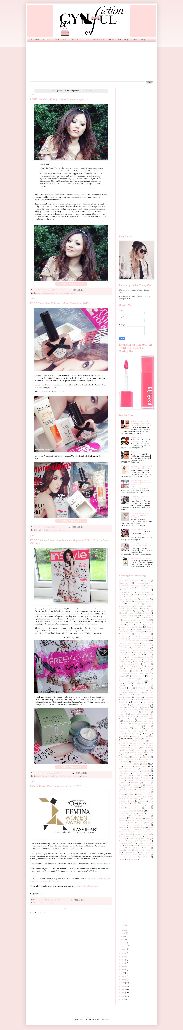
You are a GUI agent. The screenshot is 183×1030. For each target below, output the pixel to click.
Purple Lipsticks (127, 797)
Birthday (144, 608)
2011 (123, 993)
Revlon (131, 801)
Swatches (138, 829)
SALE (127, 804)
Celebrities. (39, 903)
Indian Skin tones (125, 709)
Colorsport (147, 636)
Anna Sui (139, 588)
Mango (149, 750)
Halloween (149, 697)
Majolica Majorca (148, 739)
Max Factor (126, 755)
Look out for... (76, 776)
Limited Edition (136, 726)
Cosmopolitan (78, 194)
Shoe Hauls (147, 808)
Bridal (149, 620)
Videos (121, 848)
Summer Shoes (123, 827)
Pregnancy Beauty (144, 790)
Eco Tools (121, 657)
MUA (135, 736)
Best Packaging (148, 604)
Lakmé (124, 723)
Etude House (128, 659)
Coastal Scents (126, 634)
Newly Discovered (145, 769)
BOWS (121, 592)
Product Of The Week (145, 794)
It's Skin (136, 712)
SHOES (134, 803)
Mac (151, 736)
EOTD (54, 293)
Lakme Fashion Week (145, 721)
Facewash (124, 673)
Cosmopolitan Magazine (44, 293)
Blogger (107, 1019)
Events (139, 659)
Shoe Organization (124, 811)
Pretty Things (146, 792)
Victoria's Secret (145, 845)
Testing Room (139, 834)
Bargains (142, 595)
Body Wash (146, 615)
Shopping (62, 530)
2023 (123, 953)
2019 (123, 966)
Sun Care (132, 827)
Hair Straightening (141, 695)
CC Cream (146, 623)
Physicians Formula (137, 785)
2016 (123, 976)
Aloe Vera (149, 585)
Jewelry (122, 714)
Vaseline (127, 846)
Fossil (128, 683)
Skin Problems (146, 816)
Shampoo (129, 808)
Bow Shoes (127, 620)
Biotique (136, 608)
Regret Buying (146, 799)
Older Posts (107, 909)
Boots (141, 618)
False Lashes (144, 673)
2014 (123, 983)
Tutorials (146, 841)
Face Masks (136, 671)
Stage (126, 823)
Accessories (123, 583)
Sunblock (143, 827)
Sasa (150, 803)
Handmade (147, 699)
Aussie (130, 590)
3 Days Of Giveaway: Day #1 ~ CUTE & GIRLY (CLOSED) (142, 545)
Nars (120, 767)
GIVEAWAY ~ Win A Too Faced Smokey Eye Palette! (140, 498)
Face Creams (146, 669)
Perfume (148, 780)
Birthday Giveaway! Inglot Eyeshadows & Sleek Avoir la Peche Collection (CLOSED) (141, 423)
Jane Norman (146, 712)
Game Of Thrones (146, 686)
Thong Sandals (149, 836)
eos (127, 859)
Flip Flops (143, 679)
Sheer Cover (138, 808)
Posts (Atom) (44, 913)
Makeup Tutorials (60, 39)
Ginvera (130, 688)
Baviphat (128, 597)
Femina (46, 903)
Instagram (121, 712)
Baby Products (142, 592)
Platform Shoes (147, 787)
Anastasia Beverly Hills (127, 588)
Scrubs (149, 806)
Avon (136, 590)
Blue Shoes (147, 611)
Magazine (66, 293)
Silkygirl (141, 813)
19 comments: (61, 290)
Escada (142, 657)
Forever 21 (139, 681)
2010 (123, 996)
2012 (123, 989)
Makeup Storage (147, 748)
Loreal (147, 734)
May (122, 936)
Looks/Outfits (74, 39)
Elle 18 (129, 657)
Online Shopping (141, 775)
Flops (149, 679)
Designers (122, 652)
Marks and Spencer (136, 752)
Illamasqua (145, 707)
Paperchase (122, 780)
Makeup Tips (127, 750)
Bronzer (122, 622)
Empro (136, 657)
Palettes (146, 778)
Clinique (44, 776)
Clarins (121, 632)
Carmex (131, 625)
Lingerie (148, 726)
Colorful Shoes (137, 636)
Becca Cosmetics (138, 601)
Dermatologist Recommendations (140, 650)
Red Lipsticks (134, 799)
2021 (123, 960)
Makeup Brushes (136, 743)
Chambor (150, 627)
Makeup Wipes (140, 750)
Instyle (69, 776)
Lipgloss (122, 731)
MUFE (142, 736)
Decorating (145, 648)
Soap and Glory (141, 820)
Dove (122, 655)
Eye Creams (125, 662)
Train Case (131, 841)
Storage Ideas (139, 823)
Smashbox (131, 821)
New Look (122, 769)
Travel (139, 841)
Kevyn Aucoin (142, 714)
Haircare (128, 697)
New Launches (141, 766)
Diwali (129, 652)
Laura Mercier (146, 724)
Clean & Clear (129, 632)
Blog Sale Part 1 (136, 452)
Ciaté (149, 629)
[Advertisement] (91, 61)
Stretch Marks (133, 825)
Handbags (137, 700)
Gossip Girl (129, 690)
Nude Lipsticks (124, 773)
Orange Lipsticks (124, 778)
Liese (120, 726)
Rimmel (142, 801)
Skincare (86, 39)
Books (133, 618)
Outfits (137, 778)
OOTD (121, 776)
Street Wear (122, 825)
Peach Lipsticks (132, 780)
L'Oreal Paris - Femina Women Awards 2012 (55, 786)
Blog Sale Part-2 (136, 437)
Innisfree (148, 710)
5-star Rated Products (128, 581)
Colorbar (123, 636)
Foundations (138, 683)
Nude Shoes (138, 773)
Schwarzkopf (140, 806)
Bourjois (149, 617)
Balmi (135, 595)
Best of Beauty (126, 606)
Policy (143, 39)
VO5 (133, 843)
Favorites (56, 776)
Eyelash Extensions (127, 664)
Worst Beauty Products (128, 855)
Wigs (141, 852)
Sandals (144, 803)
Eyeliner (122, 666)
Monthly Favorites (137, 762)
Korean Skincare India (146, 717)
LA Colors (141, 719)
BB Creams (145, 590)
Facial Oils (133, 673)
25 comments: (65, 773)
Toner (124, 839)
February (124, 946)
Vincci (131, 848)
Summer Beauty (145, 825)
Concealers (145, 638)
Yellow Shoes (123, 857)
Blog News (128, 611)
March (123, 943)
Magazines (137, 739)
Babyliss (128, 595)
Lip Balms (123, 728)
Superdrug (125, 829)
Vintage (138, 848)
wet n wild (134, 859)
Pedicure (141, 780)
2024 (123, 930)
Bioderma (128, 608)
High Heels (147, 702)
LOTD (59, 293)
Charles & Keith (125, 629)
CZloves (134, 39)
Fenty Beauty (125, 679)
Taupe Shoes (149, 832)
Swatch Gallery (123, 39)
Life (126, 726)
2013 (123, 986)
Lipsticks (136, 731)
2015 (123, 979)
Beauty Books (132, 599)
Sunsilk (150, 827)
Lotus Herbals (124, 736)
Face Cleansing (131, 669)
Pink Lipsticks (134, 787)
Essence (149, 657)
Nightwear (122, 771)
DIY (147, 645)
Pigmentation (149, 785)
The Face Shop (137, 837)
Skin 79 (148, 813)
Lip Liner (137, 728)
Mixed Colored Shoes (147, 759)
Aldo (142, 585)
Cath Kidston (149, 625)
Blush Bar (110, 39)
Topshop (122, 841)
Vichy (135, 845)
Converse (121, 643)
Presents (135, 792)
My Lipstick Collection (138, 529)
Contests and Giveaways (138, 640)
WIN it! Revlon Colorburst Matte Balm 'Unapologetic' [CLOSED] (140, 515)
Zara (147, 857)
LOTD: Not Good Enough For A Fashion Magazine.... (60, 99)
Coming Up (123, 639)
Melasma (150, 755)
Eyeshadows (136, 666)
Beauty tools (124, 601)
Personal (72, 293)
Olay (129, 776)
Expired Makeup (148, 659)
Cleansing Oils (140, 632)
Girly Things (139, 688)
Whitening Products (130, 852)
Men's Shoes (135, 757)
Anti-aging (149, 588)
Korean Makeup (131, 717)
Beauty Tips (145, 599)
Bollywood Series (123, 618)
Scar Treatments (124, 806)
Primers (131, 794)
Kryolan (124, 719)
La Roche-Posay (129, 721)
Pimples (123, 787)
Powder (131, 789)
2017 (123, 973)
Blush (121, 613)
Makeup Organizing (137, 745)
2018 (123, 970)
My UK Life (125, 764)
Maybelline (137, 754)
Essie (120, 659)
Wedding (129, 850)
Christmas (136, 629)
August (123, 933)
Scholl (133, 806)
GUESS (136, 686)
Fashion (50, 776)
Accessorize (140, 583)
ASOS (147, 581)
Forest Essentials (129, 681)
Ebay (148, 655)
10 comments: (61, 527)
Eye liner (138, 662)
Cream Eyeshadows (136, 646)
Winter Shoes (149, 852)
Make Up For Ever (127, 741)
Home (66, 909)
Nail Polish (135, 764)
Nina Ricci (130, 771)
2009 (123, 999)
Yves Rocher (133, 857)
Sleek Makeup (137, 818)
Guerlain (128, 693)
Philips (148, 783)
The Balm (148, 834)
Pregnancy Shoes (124, 792)
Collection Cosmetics (142, 634)
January (124, 949)
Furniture (128, 686)
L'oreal (132, 719)
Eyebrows (149, 662)
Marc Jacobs (123, 752)
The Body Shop (124, 837)
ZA (142, 857)
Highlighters (123, 705)
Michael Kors (146, 757)
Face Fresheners (124, 671)
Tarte (141, 832)
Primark (122, 794)
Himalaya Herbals (137, 705)
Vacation (140, 843)
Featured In (47, 39)
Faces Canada (148, 671)
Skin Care (123, 816)
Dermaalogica (122, 650)
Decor (135, 648)
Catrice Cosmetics (126, 627)
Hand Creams (126, 700)
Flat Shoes (134, 679)
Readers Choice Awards (90, 886)
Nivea (137, 771)
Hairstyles (138, 697)
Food (120, 681)
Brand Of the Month (138, 620)
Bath (149, 595)
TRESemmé (122, 832)
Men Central (125, 757)
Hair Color (149, 692)
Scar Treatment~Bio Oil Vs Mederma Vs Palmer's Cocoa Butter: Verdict (141, 482)
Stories (148, 823)
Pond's (121, 789)
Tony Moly (133, 839)
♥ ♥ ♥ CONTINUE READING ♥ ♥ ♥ (71, 284)
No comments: (63, 900)
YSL (140, 855)
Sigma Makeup (131, 814)
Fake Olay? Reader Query (140, 558)
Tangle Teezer (132, 832)
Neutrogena (128, 767)
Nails (145, 764)
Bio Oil (145, 606)
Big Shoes (138, 606)
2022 (123, 956)
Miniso (121, 759)
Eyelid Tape (147, 664)
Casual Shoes (139, 625)
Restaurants (122, 801)
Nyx (147, 773)
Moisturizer (124, 762)
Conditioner (122, 641)
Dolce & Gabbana (139, 652)
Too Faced (145, 839)
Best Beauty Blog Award (135, 604)
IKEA (129, 707)
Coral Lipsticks (132, 643)
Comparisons (134, 639)
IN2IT (137, 707)
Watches (121, 850)
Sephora (121, 808)
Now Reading (146, 771)
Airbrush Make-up (133, 585)
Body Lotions (144, 613)
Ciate (37, 530)
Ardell (124, 590)
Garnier (122, 688)
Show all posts (86, 90)
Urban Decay (124, 843)
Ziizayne (122, 859)
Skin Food (135, 816)
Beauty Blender (139, 597)
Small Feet (122, 820)
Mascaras (149, 752)
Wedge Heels (138, 850)
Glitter (121, 690)
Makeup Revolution (133, 748)
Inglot (137, 709)
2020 (123, 963)
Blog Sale (138, 611)
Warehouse (147, 848)
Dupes (129, 655)
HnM (148, 705)
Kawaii (133, 714)
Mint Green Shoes (132, 759)
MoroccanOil (149, 762)
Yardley (148, 855)
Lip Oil (148, 728)
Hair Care (137, 692)
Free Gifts (43, 530)
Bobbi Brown (134, 613)
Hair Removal (127, 695)
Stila (132, 823)
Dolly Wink (149, 652)
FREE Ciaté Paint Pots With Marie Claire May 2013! (59, 303)
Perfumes (122, 783)
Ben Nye (148, 601)
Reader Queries (140, 797)
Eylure (149, 666)
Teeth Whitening (126, 834)
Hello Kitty (136, 702)
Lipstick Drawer (98, 39)
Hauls (49, 530)
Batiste (121, 597)
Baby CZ (131, 592)
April (123, 939)
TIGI (148, 830)
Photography (123, 785)
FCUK (121, 669)
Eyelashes (138, 664)
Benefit (38, 776)
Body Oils (122, 615)
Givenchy (148, 688)
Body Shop (133, 615)
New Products (133, 769)
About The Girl (33, 39)
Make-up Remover (140, 741)
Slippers (148, 818)
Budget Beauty (134, 623)
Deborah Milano (124, 648)
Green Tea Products (141, 690)
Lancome (134, 724)
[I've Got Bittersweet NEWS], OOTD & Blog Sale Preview (141, 467)
